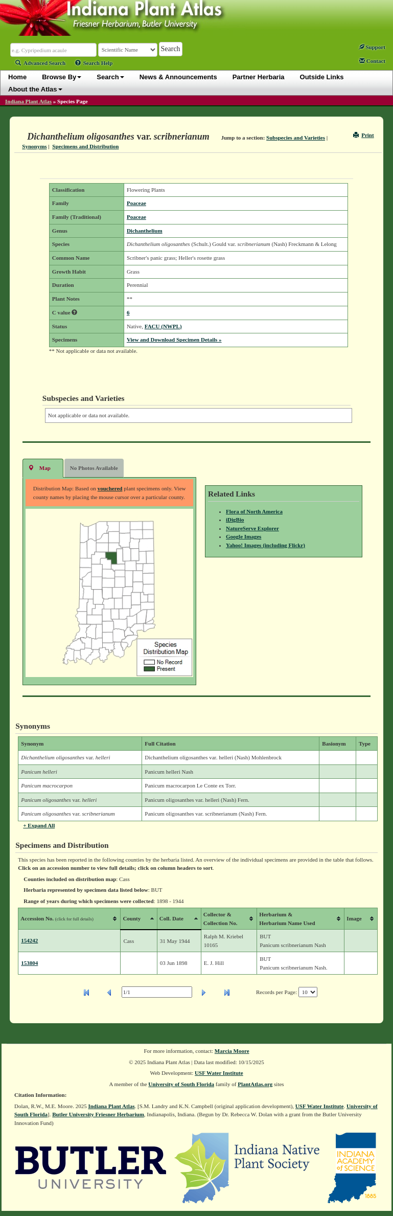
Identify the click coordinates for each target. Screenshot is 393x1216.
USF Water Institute (219, 1073)
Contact (372, 61)
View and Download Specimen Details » (174, 339)
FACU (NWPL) (163, 326)
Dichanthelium (145, 231)
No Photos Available (94, 468)
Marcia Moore (232, 1051)
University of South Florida (181, 1084)
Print (363, 135)
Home (17, 77)
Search (110, 77)
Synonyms (34, 146)
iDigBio (235, 519)
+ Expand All (39, 825)
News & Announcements (178, 77)
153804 (29, 963)
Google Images (243, 536)
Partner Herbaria (259, 77)
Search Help (94, 63)
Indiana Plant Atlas (28, 101)
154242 (29, 940)
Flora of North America (254, 511)
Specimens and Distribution (85, 146)
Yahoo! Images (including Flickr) (265, 545)
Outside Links (322, 77)
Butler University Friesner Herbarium (98, 1114)
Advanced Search (40, 63)
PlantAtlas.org (255, 1084)
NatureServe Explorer (252, 528)
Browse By (61, 77)
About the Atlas (35, 89)
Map (39, 467)
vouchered (110, 488)
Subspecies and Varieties (295, 137)
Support (372, 47)
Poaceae (136, 203)
